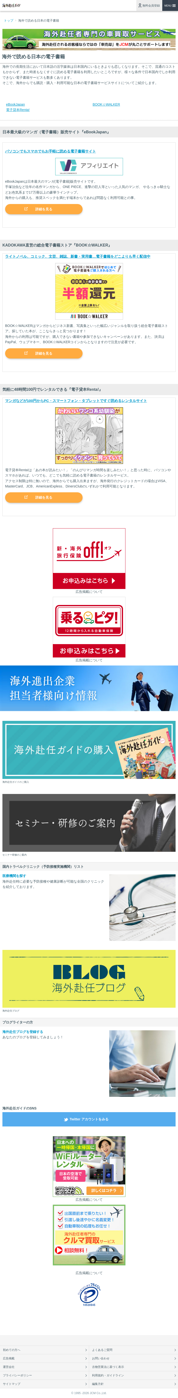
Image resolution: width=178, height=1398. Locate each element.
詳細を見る (43, 209)
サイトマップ (11, 1384)
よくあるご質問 (102, 1350)
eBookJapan (15, 104)
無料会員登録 (151, 5)
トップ (8, 20)
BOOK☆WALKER (106, 104)
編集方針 (98, 1384)
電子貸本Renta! (18, 110)
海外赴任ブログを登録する (22, 1032)
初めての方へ (11, 1350)
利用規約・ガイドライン (108, 1375)
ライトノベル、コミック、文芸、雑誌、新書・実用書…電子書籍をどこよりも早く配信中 (77, 256)
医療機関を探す (14, 876)
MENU (167, 5)
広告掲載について (89, 592)
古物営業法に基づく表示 (108, 1367)
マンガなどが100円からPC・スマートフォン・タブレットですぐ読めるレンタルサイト (76, 401)
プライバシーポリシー (17, 1375)
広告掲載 (9, 1358)
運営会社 (9, 1367)
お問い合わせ (100, 1358)
